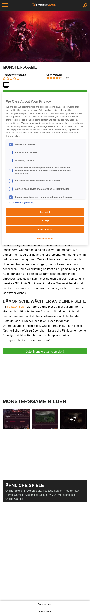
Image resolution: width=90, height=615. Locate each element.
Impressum (44, 611)
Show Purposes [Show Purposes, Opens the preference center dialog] (45, 239)
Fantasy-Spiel (16, 306)
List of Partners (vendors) (20, 202)
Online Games (14, 498)
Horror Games (14, 494)
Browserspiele (32, 490)
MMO (52, 494)
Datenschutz (44, 604)
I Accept (45, 221)
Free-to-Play (71, 490)
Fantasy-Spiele (52, 490)
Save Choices (45, 230)
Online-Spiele (13, 490)
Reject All (45, 212)
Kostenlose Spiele (36, 494)
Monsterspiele (66, 494)
